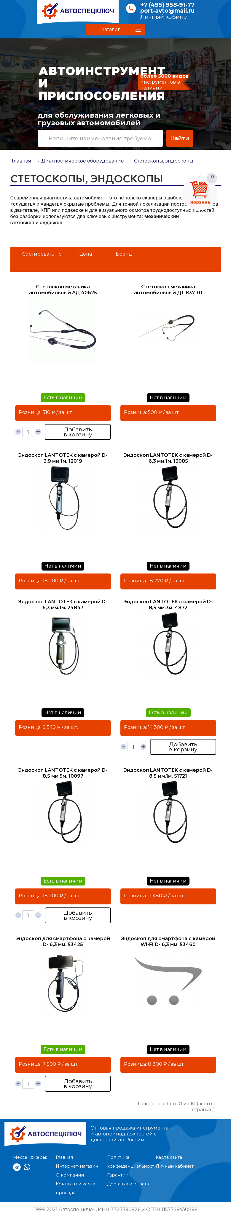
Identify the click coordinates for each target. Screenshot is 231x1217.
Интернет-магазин (77, 1166)
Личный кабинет (164, 16)
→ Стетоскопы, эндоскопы (160, 161)
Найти (179, 138)
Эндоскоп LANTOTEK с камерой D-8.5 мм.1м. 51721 (168, 773)
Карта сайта (169, 1157)
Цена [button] (85, 254)
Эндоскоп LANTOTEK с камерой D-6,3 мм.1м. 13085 (168, 458)
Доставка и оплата (128, 1184)
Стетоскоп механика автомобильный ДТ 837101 (168, 289)
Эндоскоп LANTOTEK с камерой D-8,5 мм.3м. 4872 (168, 604)
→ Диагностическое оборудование (79, 161)
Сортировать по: (42, 254)
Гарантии (117, 1175)
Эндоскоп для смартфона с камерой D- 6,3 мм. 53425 (63, 941)
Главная (21, 161)
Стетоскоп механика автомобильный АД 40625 (63, 289)
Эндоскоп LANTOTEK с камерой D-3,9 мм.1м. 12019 (62, 458)
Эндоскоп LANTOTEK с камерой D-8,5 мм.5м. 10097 (62, 773)
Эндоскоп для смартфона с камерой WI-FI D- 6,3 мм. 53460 (168, 941)
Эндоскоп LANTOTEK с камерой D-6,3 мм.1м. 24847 (62, 604)
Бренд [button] (124, 254)
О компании (70, 1175)
